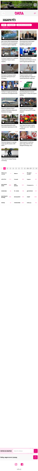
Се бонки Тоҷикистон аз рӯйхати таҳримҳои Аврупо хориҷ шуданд (9, 59)
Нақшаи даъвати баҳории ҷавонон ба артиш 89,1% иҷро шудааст (27, 110)
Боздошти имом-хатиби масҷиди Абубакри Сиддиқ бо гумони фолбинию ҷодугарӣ (27, 76)
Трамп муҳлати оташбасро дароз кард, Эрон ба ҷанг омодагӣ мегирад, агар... (26, 143)
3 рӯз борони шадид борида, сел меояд (8, 159)
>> (36, 168)
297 (31, 168)
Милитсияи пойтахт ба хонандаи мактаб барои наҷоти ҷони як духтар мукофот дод (28, 59)
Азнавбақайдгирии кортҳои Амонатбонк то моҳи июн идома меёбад (28, 93)
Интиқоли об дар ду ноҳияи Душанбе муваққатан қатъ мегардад (8, 76)
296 (28, 168)
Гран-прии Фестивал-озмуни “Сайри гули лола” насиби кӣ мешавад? (27, 126)
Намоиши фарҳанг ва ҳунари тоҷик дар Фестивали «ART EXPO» (8, 143)
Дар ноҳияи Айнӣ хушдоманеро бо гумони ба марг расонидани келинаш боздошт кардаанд (9, 43)
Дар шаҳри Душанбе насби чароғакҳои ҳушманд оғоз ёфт (9, 126)
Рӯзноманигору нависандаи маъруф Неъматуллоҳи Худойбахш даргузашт (27, 43)
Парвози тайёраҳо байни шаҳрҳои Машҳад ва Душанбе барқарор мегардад (9, 110)
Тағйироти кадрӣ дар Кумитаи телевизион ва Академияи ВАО (9, 92)
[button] (35, 13)
